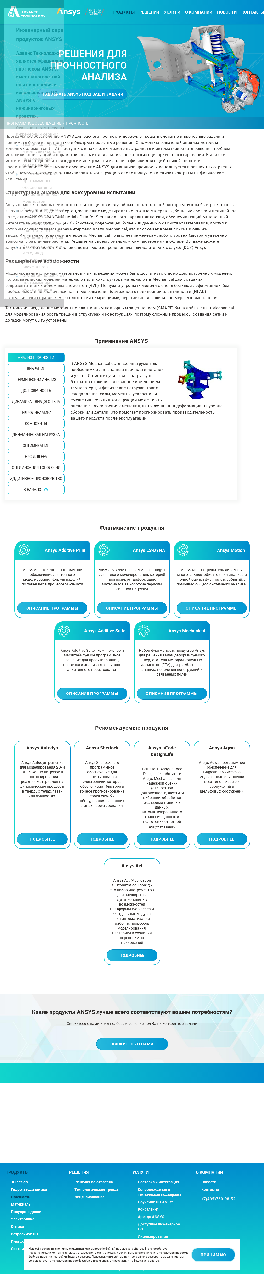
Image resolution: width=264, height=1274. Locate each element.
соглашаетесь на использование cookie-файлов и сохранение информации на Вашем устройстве (94, 1260)
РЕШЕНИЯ (149, 12)
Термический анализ (36, 379)
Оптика (17, 1226)
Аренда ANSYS (151, 1216)
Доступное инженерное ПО (159, 1227)
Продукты (123, 12)
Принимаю (213, 1255)
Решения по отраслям (94, 1182)
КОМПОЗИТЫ (36, 423)
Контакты (253, 12)
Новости (227, 12)
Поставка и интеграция (158, 1182)
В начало (32, 489)
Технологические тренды (97, 1189)
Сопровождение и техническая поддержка (159, 1192)
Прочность (20, 1196)
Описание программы (52, 608)
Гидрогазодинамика (29, 1189)
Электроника (22, 1219)
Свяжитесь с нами (132, 1044)
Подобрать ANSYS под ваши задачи (82, 94)
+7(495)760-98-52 (218, 1199)
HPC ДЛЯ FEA (36, 456)
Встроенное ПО (24, 1233)
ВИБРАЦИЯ (36, 368)
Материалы (21, 1204)
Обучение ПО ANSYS (156, 1201)
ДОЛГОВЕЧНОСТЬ (36, 390)
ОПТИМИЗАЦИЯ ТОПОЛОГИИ (36, 467)
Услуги (172, 12)
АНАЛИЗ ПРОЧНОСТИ (36, 357)
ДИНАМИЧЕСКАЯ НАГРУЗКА (36, 434)
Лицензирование (89, 1196)
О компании (198, 12)
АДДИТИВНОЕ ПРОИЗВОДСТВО (36, 478)
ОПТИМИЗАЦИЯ (36, 445)
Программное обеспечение (33, 123)
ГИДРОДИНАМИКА (36, 412)
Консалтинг (148, 1209)
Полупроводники (26, 1211)
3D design (19, 1182)
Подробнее (42, 839)
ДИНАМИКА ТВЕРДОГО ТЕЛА (36, 401)
